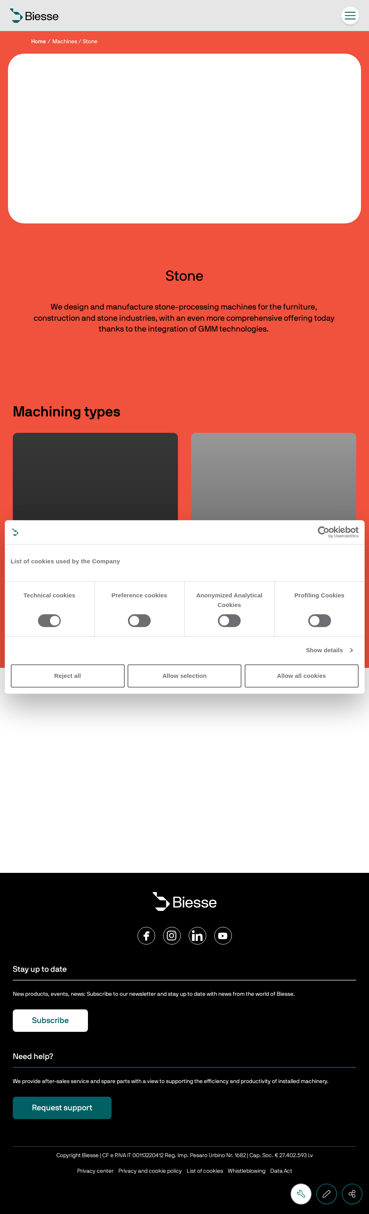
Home (38, 41)
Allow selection (184, 675)
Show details (324, 650)
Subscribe (50, 1021)
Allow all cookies (301, 675)
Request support (62, 1108)
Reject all (67, 675)
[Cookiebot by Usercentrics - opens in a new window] (324, 532)
